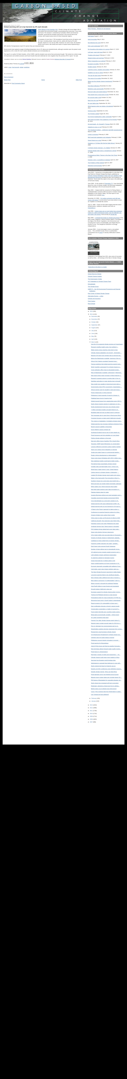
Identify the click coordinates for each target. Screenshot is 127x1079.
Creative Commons (50, 59)
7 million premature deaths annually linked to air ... (105, 409)
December (94, 316)
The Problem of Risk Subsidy (96, 162)
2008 (91, 719)
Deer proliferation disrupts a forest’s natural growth (105, 606)
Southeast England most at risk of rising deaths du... (105, 432)
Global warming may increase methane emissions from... (107, 424)
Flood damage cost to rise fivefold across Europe (105, 674)
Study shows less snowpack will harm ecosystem (105, 683)
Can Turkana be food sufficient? (100, 694)
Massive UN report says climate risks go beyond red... (106, 355)
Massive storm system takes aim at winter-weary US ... (106, 677)
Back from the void (93, 100)
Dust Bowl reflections (94, 86)
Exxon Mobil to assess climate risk (100, 429)
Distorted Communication (95, 165)
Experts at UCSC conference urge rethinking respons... (106, 669)
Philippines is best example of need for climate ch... (105, 395)
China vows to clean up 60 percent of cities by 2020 (105, 518)
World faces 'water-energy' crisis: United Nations (104, 469)
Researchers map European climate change (103, 632)
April (92, 339)
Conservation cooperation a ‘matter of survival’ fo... (105, 609)
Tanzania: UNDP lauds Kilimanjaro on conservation (105, 444)
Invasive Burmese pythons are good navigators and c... (106, 495)
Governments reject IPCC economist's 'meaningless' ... (106, 387)
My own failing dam (93, 103)
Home (43, 80)
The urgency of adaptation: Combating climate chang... (106, 421)
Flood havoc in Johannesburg (99, 652)
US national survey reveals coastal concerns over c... (106, 552)
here (103, 195)
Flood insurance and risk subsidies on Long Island (105, 435)
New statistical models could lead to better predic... (105, 461)
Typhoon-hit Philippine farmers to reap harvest (104, 595)
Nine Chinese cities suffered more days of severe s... (106, 577)
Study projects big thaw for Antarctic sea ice (103, 666)
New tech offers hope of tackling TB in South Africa (105, 441)
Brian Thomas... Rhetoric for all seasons (99, 28)
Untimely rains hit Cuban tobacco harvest (102, 637)
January (93, 701)
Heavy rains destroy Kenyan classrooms (102, 532)
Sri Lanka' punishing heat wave (100, 617)
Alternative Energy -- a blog (95, 296)
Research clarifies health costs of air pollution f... (104, 347)
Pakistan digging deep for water (100, 492)
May (92, 336)
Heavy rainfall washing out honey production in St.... (105, 563)
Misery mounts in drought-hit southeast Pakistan (104, 583)
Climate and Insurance (94, 298)
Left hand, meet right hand (95, 52)
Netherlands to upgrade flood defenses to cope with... (106, 663)
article (101, 232)
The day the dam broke (94, 75)
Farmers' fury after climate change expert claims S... (105, 620)
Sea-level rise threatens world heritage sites (103, 660)
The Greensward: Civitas (95, 279)
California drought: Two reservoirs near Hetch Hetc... (106, 521)
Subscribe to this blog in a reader (97, 267)
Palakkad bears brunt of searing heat (101, 398)
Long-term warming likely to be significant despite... (105, 575)
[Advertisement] (97, 732)
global (21, 67)
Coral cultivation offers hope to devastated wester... (105, 370)
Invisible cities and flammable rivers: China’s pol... (105, 466)
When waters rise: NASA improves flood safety (104, 486)
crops (9, 67)
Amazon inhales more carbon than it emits (103, 515)
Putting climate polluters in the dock (101, 438)
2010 (91, 713)
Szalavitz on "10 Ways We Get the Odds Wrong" (101, 143)
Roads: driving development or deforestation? (104, 455)
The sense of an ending (94, 78)
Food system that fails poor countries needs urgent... (106, 612)
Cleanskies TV (109, 183)
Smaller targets (92, 67)
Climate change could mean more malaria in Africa (105, 657)
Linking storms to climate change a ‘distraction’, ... (105, 472)
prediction (26, 67)
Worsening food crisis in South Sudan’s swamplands (105, 600)
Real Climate (91, 303)
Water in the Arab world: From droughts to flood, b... (105, 478)
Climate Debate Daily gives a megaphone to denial (102, 150)
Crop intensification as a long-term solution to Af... (105, 501)
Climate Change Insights (95, 276)
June (92, 333)
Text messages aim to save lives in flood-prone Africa (106, 415)
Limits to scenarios (93, 134)
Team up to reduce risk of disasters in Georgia (104, 449)
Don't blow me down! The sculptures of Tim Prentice (102, 119)
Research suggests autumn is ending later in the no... (106, 378)
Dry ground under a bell (94, 97)
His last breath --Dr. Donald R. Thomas (99, 124)
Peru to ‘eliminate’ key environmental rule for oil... (105, 626)
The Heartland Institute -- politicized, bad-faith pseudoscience (105, 130)
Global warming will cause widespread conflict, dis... (105, 503)
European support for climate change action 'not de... (106, 592)
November (94, 319)
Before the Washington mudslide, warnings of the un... (106, 358)
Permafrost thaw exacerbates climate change (103, 464)
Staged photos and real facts (96, 58)
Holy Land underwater (94, 46)
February (94, 698)
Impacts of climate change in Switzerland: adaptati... (105, 538)
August (93, 327)
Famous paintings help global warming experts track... (106, 364)
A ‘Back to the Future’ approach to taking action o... (105, 509)
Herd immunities (92, 39)
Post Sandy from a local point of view (98, 94)
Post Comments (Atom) (18, 83)
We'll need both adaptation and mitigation (99, 137)
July (92, 330)
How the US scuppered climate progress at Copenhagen (107, 344)
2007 (91, 722)
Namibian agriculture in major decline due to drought (105, 381)
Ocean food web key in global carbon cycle (103, 560)
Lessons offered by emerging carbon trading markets (106, 446)
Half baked (91, 36)
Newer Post (7, 80)
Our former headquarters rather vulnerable (100, 116)
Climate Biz (113, 214)
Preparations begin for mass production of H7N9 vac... (106, 597)
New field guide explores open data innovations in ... (105, 489)
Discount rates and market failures (97, 91)
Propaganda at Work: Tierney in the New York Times (102, 155)
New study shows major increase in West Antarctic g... (106, 375)
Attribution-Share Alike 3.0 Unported (63, 59)
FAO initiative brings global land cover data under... (105, 529)
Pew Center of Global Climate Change (98, 293)
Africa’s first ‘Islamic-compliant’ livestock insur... (104, 361)
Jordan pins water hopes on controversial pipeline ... (105, 452)
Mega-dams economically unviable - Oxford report (105, 615)
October (93, 322)
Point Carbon (91, 301)
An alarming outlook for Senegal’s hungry (102, 558)
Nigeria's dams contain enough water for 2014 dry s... (106, 623)
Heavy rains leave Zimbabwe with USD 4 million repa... (106, 458)
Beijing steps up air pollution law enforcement (104, 689)
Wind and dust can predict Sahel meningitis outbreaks (106, 483)
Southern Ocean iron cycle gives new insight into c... (105, 481)
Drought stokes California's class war (101, 589)
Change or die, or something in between (99, 160)
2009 (91, 716)
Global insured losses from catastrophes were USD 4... (106, 401)
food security (15, 67)
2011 (91, 710)
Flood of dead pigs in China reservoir (101, 392)
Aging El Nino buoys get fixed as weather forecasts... (106, 646)
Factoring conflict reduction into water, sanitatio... (104, 543)
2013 (91, 705)
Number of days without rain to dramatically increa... (105, 549)
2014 (91, 314)
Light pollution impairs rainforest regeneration (103, 555)
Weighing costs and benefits (96, 89)
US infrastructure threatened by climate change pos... (106, 634)
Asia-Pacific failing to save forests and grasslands (105, 586)
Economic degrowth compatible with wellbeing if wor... (106, 566)
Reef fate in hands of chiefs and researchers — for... (105, 654)
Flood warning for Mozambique (99, 643)
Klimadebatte (91, 284)
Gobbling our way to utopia (95, 72)
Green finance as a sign (94, 140)
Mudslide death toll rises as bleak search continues (105, 412)
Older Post (79, 80)
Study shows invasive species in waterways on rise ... (106, 404)
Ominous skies (92, 111)
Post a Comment (8, 77)
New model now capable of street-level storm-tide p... (106, 384)
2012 (91, 707)
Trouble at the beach (93, 55)
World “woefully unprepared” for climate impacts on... (106, 367)
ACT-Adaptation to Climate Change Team (99, 281)
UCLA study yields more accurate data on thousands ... (106, 535)
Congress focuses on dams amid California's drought (106, 418)
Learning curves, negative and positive (98, 69)
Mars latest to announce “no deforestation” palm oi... (105, 580)
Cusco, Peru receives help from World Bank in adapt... (106, 691)
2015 (91, 311)
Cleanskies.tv (91, 208)
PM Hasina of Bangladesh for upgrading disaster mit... (106, 680)
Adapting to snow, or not (95, 127)
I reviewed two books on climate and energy (107, 217)
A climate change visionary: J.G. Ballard (99, 148)
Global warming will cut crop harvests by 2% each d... (106, 506)
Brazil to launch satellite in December (101, 426)
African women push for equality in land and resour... (106, 389)
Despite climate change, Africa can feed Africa (104, 671)
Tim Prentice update (93, 113)
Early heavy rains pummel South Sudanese (103, 546)
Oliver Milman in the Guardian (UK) (48, 29)
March (93, 342)
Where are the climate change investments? (100, 81)
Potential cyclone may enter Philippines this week (105, 523)
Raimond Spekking (27, 59)
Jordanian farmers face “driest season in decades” (105, 526)
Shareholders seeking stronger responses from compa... (107, 629)
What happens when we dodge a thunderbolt (100, 106)
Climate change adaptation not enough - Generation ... (106, 353)
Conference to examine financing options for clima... (105, 512)
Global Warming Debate (94, 274)
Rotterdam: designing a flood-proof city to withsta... (105, 686)
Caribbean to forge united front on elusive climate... (105, 540)
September (94, 325)
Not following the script (94, 42)
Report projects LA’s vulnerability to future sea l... (105, 603)
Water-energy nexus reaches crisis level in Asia (104, 350)
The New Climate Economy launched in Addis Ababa (106, 572)
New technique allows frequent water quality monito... (106, 649)
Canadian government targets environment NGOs (105, 498)
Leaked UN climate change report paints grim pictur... (106, 475)
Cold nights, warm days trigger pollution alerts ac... (105, 569)
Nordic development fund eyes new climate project (105, 407)
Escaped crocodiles (93, 64)
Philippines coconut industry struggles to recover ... (105, 640)
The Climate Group (93, 286)
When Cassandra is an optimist (96, 61)
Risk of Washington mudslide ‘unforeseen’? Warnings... (106, 372)
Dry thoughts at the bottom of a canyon (99, 49)
